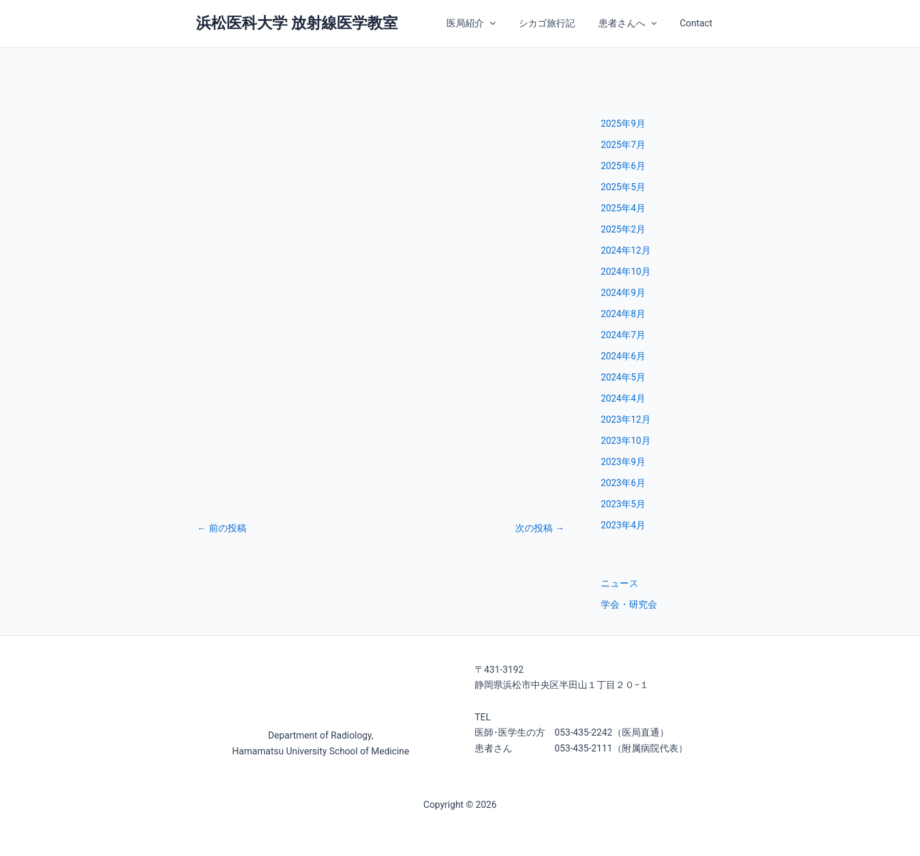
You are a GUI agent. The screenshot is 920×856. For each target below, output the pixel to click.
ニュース (619, 583)
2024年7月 (623, 335)
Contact (698, 23)
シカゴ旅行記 (557, 23)
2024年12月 (626, 250)
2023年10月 (626, 440)
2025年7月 (623, 144)
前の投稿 (221, 528)
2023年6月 (623, 482)
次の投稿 (539, 528)
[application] (505, 23)
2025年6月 (623, 165)
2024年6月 (623, 356)
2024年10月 (626, 271)
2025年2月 (623, 229)
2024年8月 (623, 313)
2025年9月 (623, 123)
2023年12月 (626, 419)
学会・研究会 (629, 604)
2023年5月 (623, 504)
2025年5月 (623, 187)
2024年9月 (623, 292)
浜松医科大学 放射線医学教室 (297, 23)
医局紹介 (486, 23)
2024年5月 (623, 377)
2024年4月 (623, 398)
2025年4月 (623, 208)
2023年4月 (623, 525)
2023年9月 (623, 461)
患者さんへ (633, 23)
